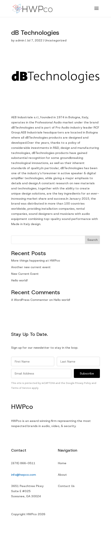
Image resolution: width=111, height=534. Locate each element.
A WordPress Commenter (29, 300)
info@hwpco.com (23, 475)
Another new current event (31, 267)
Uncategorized (55, 40)
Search (92, 240)
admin (19, 40)
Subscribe (87, 373)
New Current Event (25, 274)
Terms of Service (21, 387)
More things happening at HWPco (35, 260)
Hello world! (19, 280)
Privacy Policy (83, 383)
